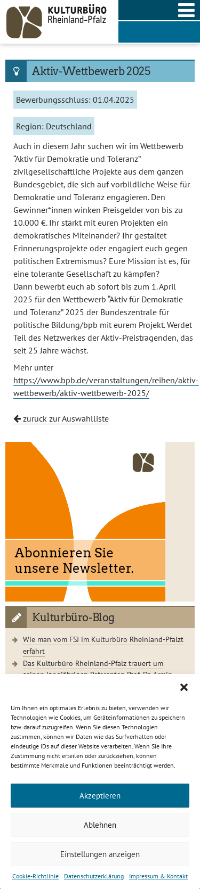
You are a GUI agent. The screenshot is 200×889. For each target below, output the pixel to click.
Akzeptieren (100, 796)
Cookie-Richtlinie (35, 876)
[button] (184, 687)
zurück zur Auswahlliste (61, 418)
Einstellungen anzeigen (100, 854)
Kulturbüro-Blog (73, 617)
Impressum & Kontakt (158, 876)
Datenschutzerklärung (94, 876)
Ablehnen (100, 825)
